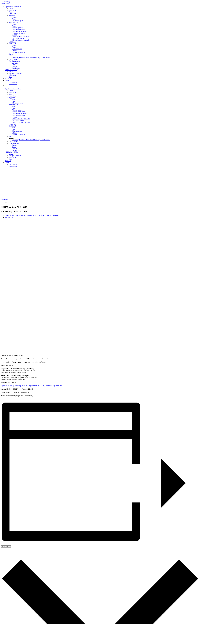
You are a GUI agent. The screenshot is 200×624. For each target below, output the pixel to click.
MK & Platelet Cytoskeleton (21, 36)
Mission (15, 66)
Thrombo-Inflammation (19, 31)
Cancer (14, 35)
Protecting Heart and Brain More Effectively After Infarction (31, 57)
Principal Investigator (15, 73)
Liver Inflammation (18, 52)
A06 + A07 (9, 217)
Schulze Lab (12, 42)
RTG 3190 (8, 78)
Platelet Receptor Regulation (21, 40)
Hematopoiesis (17, 49)
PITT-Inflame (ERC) (18, 38)
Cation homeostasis (18, 33)
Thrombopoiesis (17, 28)
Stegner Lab (12, 43)
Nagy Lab (12, 15)
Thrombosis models (18, 29)
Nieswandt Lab (13, 22)
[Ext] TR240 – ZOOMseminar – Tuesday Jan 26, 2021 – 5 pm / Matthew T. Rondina (32, 216)
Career (11, 54)
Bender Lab (12, 14)
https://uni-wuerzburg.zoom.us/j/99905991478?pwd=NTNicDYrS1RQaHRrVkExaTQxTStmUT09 (31, 386)
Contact (11, 8)
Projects (15, 63)
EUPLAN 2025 (13, 59)
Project (11, 71)
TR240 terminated (14, 61)
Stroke (14, 50)
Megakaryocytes (17, 21)
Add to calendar (6, 546)
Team (10, 12)
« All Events (4, 199)
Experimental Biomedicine (13, 7)
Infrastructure (13, 84)
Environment (13, 82)
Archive (11, 56)
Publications (12, 10)
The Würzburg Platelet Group (5, 2)
